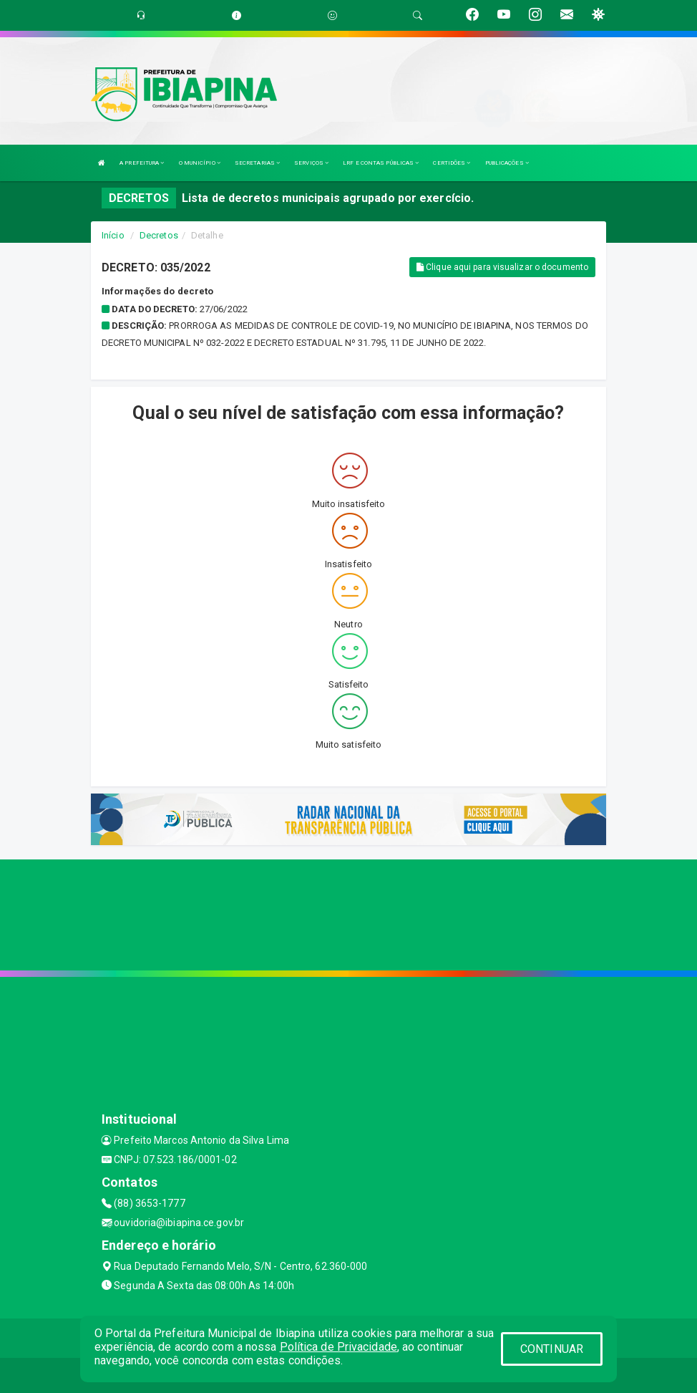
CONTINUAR (551, 1349)
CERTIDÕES (451, 163)
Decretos (159, 235)
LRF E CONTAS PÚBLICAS (381, 163)
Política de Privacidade (338, 1347)
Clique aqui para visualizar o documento (502, 267)
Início (113, 235)
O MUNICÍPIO (199, 163)
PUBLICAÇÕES (507, 163)
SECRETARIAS (257, 163)
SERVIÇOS (311, 163)
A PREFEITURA (142, 163)
